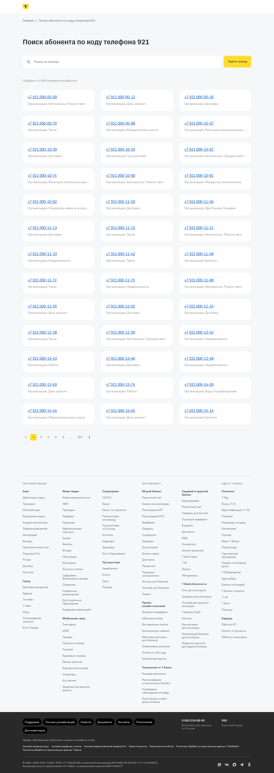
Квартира (108, 541)
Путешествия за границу (110, 518)
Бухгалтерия (150, 547)
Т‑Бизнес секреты (233, 591)
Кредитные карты (34, 516)
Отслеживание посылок (32, 620)
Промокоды (229, 547)
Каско (106, 504)
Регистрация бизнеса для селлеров (195, 635)
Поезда (107, 587)
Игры (26, 612)
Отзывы (227, 535)
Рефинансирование (35, 528)
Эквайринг (148, 522)
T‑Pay (225, 497)
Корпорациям (190, 500)
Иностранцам (31, 510)
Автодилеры (190, 575)
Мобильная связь (73, 618)
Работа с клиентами (234, 637)
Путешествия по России (110, 527)
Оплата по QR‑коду (154, 652)
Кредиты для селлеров (196, 596)
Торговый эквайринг (194, 519)
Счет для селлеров (194, 590)
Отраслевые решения (156, 646)
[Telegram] (242, 765)
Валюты (67, 544)
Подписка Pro (31, 553)
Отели (106, 574)
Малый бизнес (152, 491)
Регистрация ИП (152, 510)
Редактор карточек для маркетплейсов (194, 645)
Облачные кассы (152, 618)
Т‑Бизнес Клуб (191, 612)
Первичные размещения (70, 592)
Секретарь (69, 674)
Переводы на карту (234, 522)
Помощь (227, 609)
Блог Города (30, 627)
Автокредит (30, 535)
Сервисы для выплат (195, 513)
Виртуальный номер (75, 668)
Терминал (68, 522)
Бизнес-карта (150, 553)
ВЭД (184, 538)
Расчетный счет (152, 497)
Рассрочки (148, 566)
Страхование (110, 491)
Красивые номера (73, 655)
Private (27, 559)
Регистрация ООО (153, 516)
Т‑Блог (226, 603)
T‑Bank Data (189, 556)
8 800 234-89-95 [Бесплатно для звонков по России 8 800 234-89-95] (193, 720)
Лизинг (146, 594)
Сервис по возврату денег (234, 564)
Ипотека (28, 572)
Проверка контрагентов (150, 574)
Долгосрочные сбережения (71, 602)
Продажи (148, 541)
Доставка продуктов (35, 587)
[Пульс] (219, 765)
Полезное (228, 491)
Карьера (227, 618)
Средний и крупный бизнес (195, 493)
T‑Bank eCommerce (194, 584)
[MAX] (234, 765)
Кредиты (147, 528)
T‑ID (184, 562)
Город (26, 581)
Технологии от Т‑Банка (157, 667)
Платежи (227, 516)
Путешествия (111, 562)
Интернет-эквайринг (155, 612)
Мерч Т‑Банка (230, 541)
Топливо (28, 599)
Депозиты (148, 559)
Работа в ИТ (229, 624)
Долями (28, 566)
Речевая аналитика (154, 673)
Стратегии (68, 584)
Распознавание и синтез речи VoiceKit (156, 681)
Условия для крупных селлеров (195, 604)
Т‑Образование (231, 572)
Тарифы (67, 637)
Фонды (66, 550)
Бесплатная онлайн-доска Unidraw (154, 700)
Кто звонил (69, 680)
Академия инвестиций (76, 609)
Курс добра (229, 578)
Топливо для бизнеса (155, 587)
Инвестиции (70, 491)
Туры (105, 581)
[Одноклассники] (249, 765)
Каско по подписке (114, 510)
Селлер (187, 618)
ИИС (65, 504)
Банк (26, 491)
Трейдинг (68, 516)
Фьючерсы (69, 562)
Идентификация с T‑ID (236, 510)
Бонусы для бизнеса (155, 581)
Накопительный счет (36, 547)
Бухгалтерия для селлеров (190, 626)
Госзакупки (149, 535)
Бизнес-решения (192, 550)
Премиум (29, 504)
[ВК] (227, 765)
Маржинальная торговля (71, 530)
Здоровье (108, 547)
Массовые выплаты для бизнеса (154, 639)
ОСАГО (106, 497)
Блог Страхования (113, 553)
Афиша (27, 593)
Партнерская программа (230, 555)
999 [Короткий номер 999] (224, 720)
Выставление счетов (155, 624)
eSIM (65, 630)
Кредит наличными (35, 522)
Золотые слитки (72, 569)
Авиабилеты (110, 568)
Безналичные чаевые (155, 630)
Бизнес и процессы (234, 630)
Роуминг (67, 649)
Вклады (27, 541)
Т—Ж (225, 597)
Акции (66, 538)
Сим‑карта (69, 624)
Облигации (69, 556)
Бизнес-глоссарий (233, 584)
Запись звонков (72, 661)
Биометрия (229, 528)
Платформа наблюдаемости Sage (155, 691)
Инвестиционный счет (76, 497)
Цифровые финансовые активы (75, 577)
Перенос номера (73, 643)
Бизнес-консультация (155, 504)
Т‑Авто (27, 605)
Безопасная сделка (154, 658)
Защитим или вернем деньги (76, 688)
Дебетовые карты (34, 497)
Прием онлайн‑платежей (153, 604)
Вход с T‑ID (229, 504)
